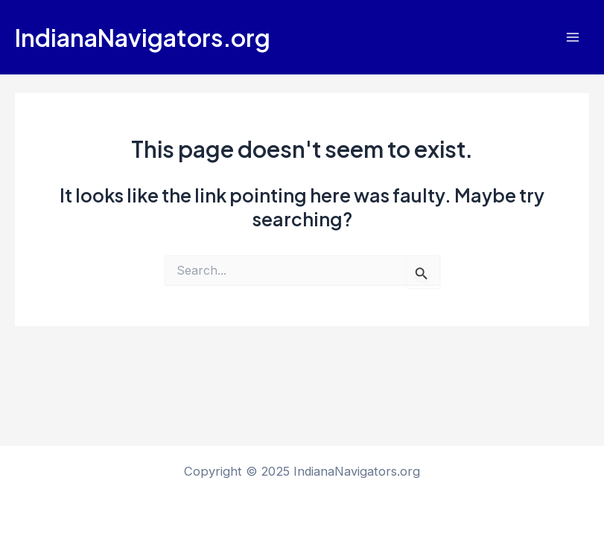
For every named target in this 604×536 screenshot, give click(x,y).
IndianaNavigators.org (142, 37)
